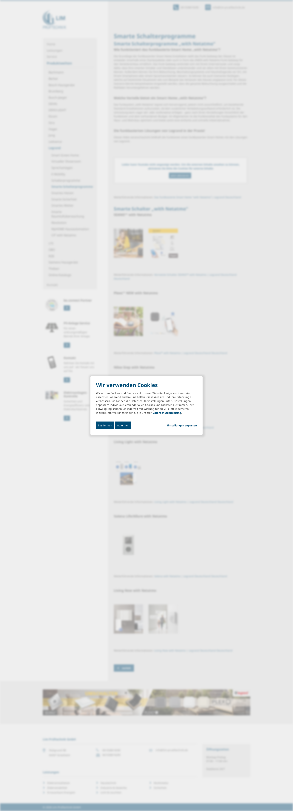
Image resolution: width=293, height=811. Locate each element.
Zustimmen (105, 425)
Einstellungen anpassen (181, 425)
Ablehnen (123, 425)
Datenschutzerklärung (166, 412)
